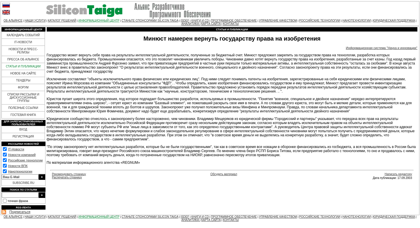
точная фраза (18, 201)
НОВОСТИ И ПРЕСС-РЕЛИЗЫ (23, 51)
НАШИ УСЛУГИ (35, 20)
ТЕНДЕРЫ (23, 80)
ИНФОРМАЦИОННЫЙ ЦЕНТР (99, 20)
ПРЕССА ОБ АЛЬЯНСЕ (23, 59)
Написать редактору (398, 174)
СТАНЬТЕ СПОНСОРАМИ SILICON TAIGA (150, 20)
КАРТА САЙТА (211, 23)
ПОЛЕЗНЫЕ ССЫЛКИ (23, 107)
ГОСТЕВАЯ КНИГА (23, 114)
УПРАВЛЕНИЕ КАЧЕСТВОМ (278, 20)
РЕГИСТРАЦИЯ (23, 136)
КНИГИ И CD (200, 20)
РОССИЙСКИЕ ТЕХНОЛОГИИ (319, 20)
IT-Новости (16, 149)
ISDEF (185, 20)
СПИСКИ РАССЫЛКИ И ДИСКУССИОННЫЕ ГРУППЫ (23, 97)
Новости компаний (22, 154)
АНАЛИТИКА (190, 23)
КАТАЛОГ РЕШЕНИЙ (62, 20)
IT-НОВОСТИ (23, 42)
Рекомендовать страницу (69, 174)
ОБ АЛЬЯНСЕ (13, 20)
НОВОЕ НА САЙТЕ (23, 73)
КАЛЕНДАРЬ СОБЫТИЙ (23, 35)
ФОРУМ (23, 87)
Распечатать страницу (67, 177)
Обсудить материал (223, 174)
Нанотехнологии (20, 171)
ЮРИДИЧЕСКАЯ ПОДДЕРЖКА (394, 20)
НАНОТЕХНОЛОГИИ (356, 20)
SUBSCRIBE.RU (23, 183)
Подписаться (19, 212)
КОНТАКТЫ (231, 23)
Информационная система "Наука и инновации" (381, 48)
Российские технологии (25, 160)
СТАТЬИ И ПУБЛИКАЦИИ (23, 66)
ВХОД (23, 129)
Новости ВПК (17, 166)
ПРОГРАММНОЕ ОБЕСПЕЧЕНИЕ (234, 20)
